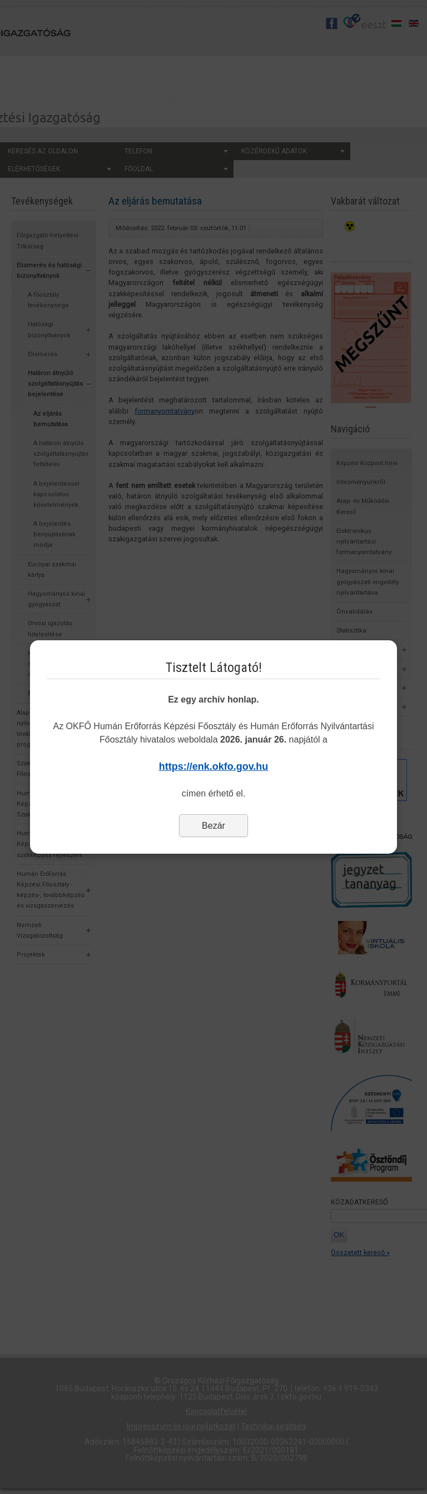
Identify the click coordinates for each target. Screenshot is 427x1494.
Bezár (213, 825)
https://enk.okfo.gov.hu (214, 766)
